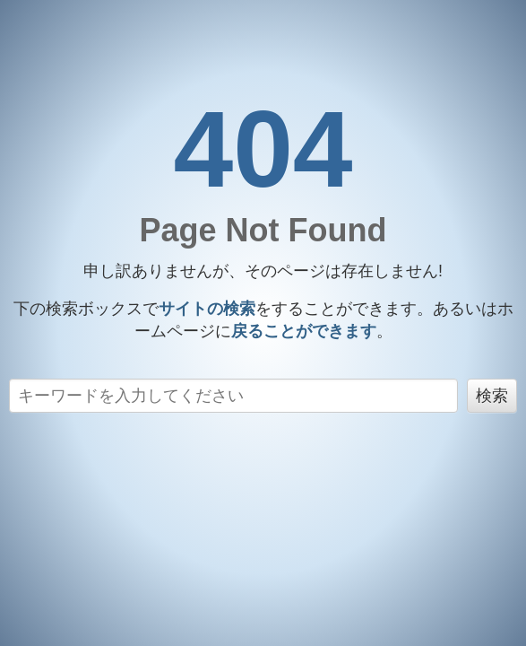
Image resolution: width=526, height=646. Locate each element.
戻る (303, 331)
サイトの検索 (207, 309)
